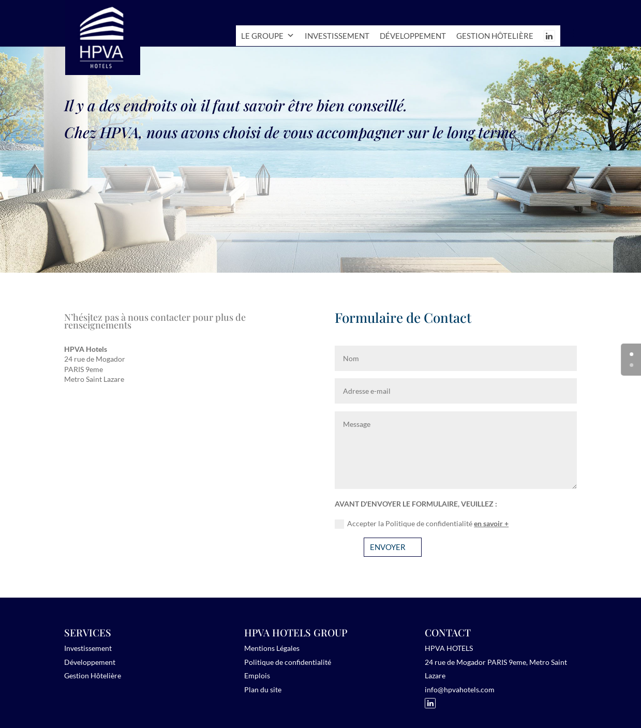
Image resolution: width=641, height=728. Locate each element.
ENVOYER (388, 547)
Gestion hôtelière (494, 35)
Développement (413, 35)
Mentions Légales (272, 648)
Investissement (337, 35)
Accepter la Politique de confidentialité (422, 524)
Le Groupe (267, 35)
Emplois (257, 675)
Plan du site (262, 689)
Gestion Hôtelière (92, 675)
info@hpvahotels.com (460, 689)
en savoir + (491, 523)
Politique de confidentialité (287, 662)
